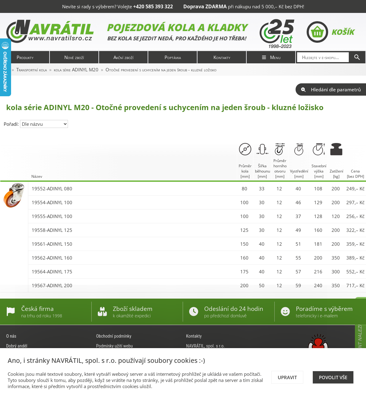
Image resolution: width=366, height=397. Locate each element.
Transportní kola (31, 69)
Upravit (287, 377)
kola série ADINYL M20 (76, 69)
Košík (330, 32)
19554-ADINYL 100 (52, 202)
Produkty (25, 57)
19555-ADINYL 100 (52, 216)
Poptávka (173, 57)
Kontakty (221, 57)
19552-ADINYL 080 (52, 188)
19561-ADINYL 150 (52, 244)
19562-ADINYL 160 (52, 258)
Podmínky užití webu (114, 346)
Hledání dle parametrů (331, 89)
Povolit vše (333, 377)
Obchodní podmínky (114, 336)
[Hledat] (357, 57)
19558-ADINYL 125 (52, 230)
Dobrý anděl (16, 346)
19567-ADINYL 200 (52, 285)
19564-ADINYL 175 (52, 271)
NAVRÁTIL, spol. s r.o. (205, 346)
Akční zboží (123, 57)
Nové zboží (74, 57)
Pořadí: (12, 124)
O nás (11, 336)
